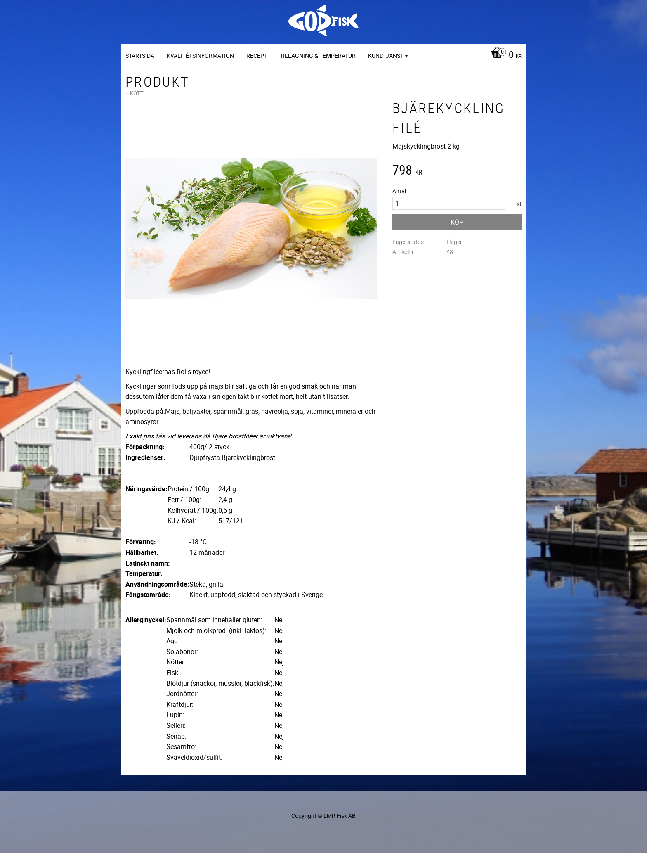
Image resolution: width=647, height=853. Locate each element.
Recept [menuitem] (256, 55)
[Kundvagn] (504, 55)
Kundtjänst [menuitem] (386, 55)
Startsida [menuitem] (139, 55)
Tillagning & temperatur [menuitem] (318, 55)
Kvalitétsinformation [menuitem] (200, 55)
